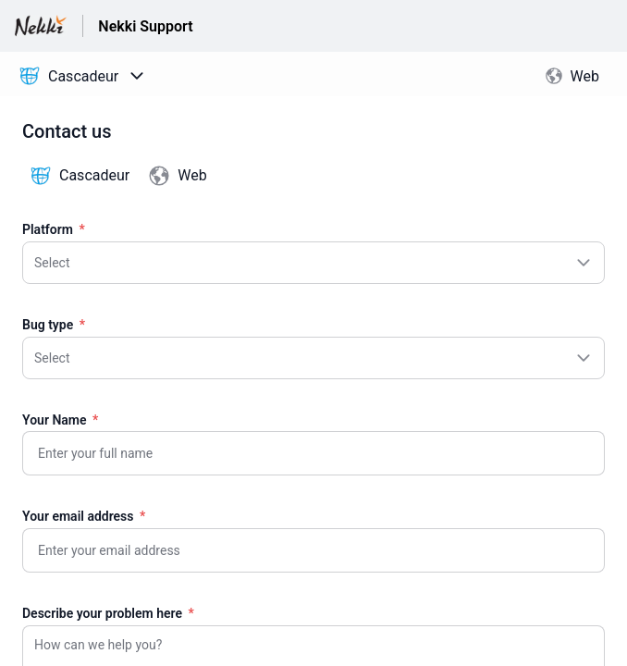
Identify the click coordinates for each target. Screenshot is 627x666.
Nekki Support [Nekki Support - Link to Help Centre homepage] (145, 26)
